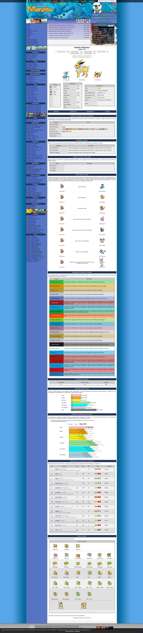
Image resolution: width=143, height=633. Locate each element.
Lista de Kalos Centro (32, 97)
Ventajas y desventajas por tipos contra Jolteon (82, 116)
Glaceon (88, 179)
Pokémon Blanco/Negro (32, 146)
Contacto (29, 32)
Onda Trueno (58, 515)
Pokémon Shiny (31, 58)
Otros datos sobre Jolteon (82, 379)
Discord (41, 1)
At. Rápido (57, 492)
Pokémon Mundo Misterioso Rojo (34, 181)
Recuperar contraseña (107, 22)
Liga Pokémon (96, 39)
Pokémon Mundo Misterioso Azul (34, 158)
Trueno (57, 529)
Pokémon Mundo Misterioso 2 (34, 157)
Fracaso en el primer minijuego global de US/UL (61, 29)
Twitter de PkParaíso (32, 39)
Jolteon (102, 177)
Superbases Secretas (98, 43)
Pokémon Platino (31, 148)
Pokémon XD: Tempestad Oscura (35, 199)
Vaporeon (87, 177)
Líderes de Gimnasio (98, 37)
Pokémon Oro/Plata (31, 187)
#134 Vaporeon (66, 79)
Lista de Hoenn (30, 91)
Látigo (56, 478)
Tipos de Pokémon (31, 79)
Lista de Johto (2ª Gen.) (32, 90)
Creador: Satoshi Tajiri (32, 55)
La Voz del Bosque (31, 219)
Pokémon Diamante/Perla (33, 150)
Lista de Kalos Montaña (32, 100)
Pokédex (76, 1)
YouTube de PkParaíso (32, 43)
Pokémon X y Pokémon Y (33, 124)
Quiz (62, 1)
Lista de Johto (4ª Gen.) (32, 94)
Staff (28, 28)
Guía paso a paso (97, 31)
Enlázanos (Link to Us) (32, 31)
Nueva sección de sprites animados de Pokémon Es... (62, 25)
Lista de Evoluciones (32, 88)
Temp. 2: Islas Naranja (32, 237)
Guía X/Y (55, 1)
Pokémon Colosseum (32, 200)
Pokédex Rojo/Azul (31, 68)
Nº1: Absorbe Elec (54, 147)
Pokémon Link (30, 160)
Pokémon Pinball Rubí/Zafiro (33, 182)
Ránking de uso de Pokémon (34, 75)
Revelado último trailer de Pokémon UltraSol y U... (61, 31)
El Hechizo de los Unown (33, 218)
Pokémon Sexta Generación (33, 50)
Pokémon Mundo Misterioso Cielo (35, 155)
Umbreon (96, 178)
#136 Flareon (97, 79)
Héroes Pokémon (31, 221)
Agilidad (57, 511)
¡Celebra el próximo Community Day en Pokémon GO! (62, 27)
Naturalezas (30, 81)
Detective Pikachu (31, 139)
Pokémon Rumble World (32, 137)
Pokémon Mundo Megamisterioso (35, 130)
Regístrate (98, 22)
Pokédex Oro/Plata (31, 67)
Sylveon (114, 179)
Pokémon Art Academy (32, 131)
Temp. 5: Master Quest (32, 241)
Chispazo (57, 520)
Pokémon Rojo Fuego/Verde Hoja (35, 179)
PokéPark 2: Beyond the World (34, 164)
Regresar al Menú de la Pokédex (81, 617)
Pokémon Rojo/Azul (31, 190)
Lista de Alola (30, 101)
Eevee (102, 95)
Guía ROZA (48, 1)
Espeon (65, 178)
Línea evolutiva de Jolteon (82, 174)
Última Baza (58, 525)
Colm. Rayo (58, 501)
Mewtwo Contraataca (32, 215)
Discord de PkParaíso (32, 40)
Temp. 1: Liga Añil (31, 236)
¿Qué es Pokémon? (31, 54)
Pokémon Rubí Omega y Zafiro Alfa (35, 125)
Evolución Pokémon (31, 56)
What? (140, 631)
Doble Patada (58, 497)
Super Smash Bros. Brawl (33, 171)
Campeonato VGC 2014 (32, 82)
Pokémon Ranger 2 (31, 153)
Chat (28, 26)
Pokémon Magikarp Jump (33, 119)
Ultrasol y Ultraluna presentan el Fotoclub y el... (60, 35)
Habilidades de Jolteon (82, 140)
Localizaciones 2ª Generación (34, 110)
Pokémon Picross (31, 138)
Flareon (50, 178)
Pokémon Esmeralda (32, 176)
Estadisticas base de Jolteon (82, 388)
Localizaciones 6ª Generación (34, 104)
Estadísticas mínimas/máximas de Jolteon (82, 414)
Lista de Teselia (30, 95)
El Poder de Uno (31, 217)
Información (95, 29)
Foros (28, 25)
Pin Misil (57, 506)
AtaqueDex (83, 1)
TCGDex (69, 1)
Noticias (34, 1)
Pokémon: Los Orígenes (32, 261)
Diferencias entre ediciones (99, 35)
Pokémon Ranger (31, 151)
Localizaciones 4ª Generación (34, 107)
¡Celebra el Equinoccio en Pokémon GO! (59, 37)
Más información (70, 631)
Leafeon (62, 179)
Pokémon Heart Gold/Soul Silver (34, 147)
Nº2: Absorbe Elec (54, 150)
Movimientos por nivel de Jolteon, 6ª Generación (82, 461)
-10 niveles (70, 424)
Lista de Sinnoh (30, 93)
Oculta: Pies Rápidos (55, 152)
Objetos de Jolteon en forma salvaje (82, 157)
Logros (29, 36)
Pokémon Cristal (31, 185)
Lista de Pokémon (31, 86)
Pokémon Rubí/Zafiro (32, 178)
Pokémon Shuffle (31, 135)
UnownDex (29, 59)
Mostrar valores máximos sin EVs (59, 421)
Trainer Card (30, 33)
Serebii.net (57, 615)
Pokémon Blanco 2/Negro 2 (33, 143)
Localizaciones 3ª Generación (34, 109)
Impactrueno (58, 487)
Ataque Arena (58, 483)
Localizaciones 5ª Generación (34, 106)
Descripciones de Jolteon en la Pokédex (82, 272)
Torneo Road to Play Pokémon (34, 45)
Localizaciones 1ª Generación (34, 111)
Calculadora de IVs (31, 77)
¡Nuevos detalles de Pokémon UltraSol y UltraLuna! (61, 33)
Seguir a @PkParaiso (31, 16)
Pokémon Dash (30, 161)
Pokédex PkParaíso (31, 63)
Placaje (57, 473)
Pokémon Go (30, 120)
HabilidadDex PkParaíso (32, 65)
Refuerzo (57, 469)
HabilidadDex (91, 1)
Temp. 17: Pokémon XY (32, 258)
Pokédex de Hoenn (97, 33)
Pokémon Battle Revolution (33, 170)
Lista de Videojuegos (32, 87)
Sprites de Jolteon (82, 536)
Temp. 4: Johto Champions (33, 240)
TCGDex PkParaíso (31, 72)
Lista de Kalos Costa (32, 98)
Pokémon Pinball (31, 191)
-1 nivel (75, 424)
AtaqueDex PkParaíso (32, 64)
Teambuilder (30, 78)
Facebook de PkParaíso (32, 42)
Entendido (77, 631)
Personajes (95, 41)
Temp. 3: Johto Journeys (33, 238)
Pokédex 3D (30, 134)
